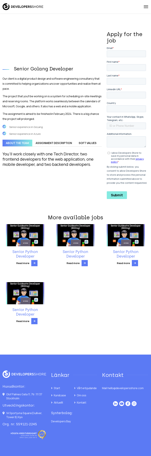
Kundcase (60, 395)
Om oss (81, 395)
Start (57, 388)
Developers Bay (61, 421)
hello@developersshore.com (126, 388)
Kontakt (81, 402)
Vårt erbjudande (87, 388)
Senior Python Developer (25, 253)
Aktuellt (58, 402)
